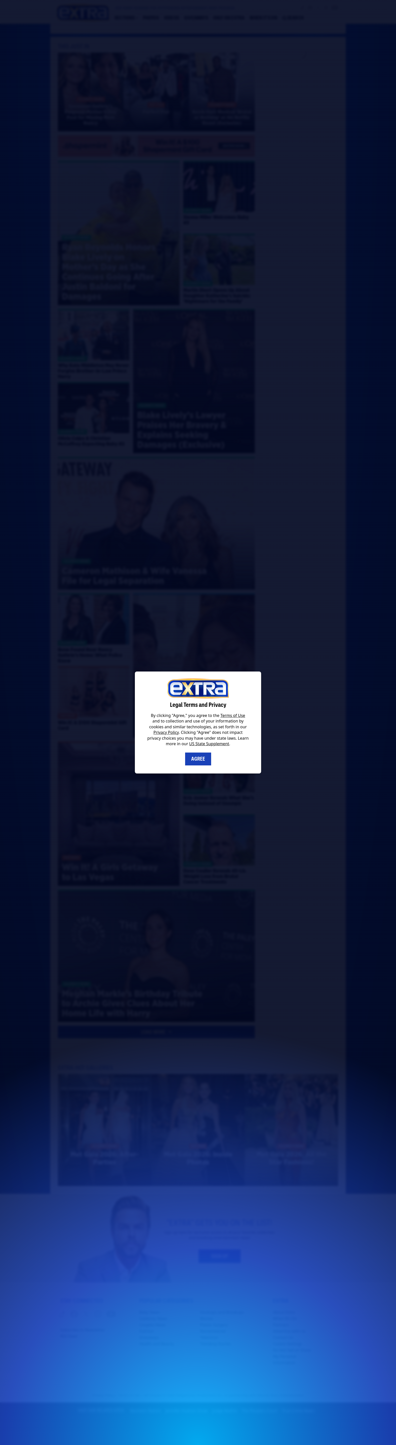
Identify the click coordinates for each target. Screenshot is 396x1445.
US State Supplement (209, 743)
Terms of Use (232, 715)
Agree (198, 759)
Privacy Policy (166, 732)
